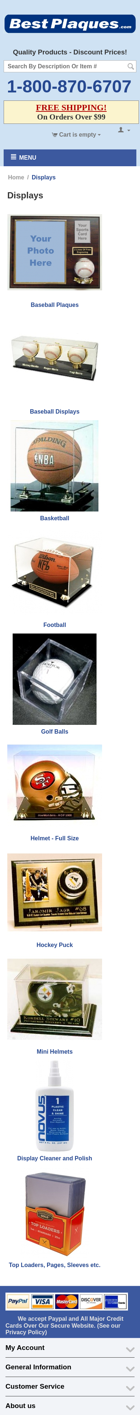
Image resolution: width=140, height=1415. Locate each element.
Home (16, 177)
